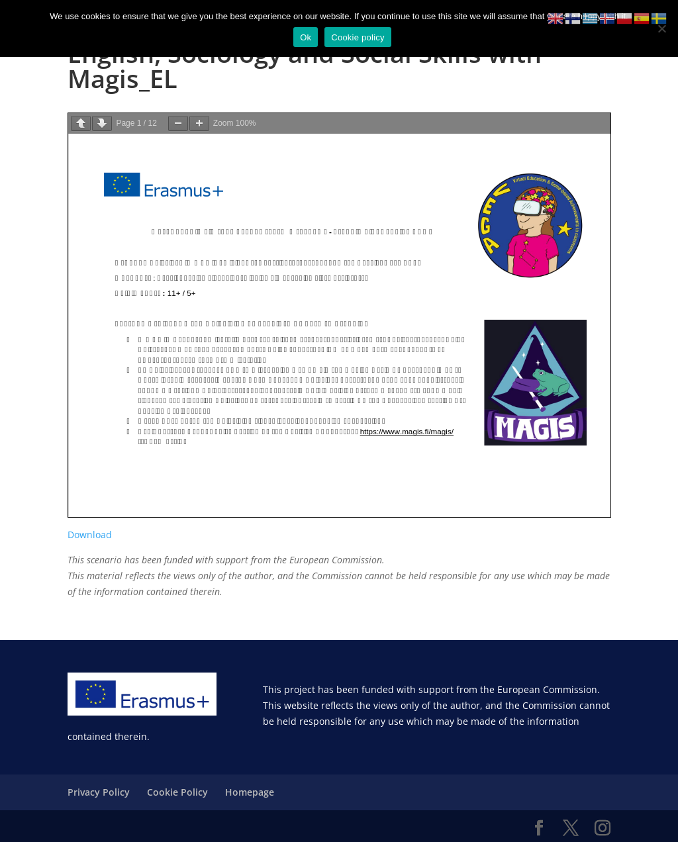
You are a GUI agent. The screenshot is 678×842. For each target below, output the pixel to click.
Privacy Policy (99, 792)
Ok (305, 37)
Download (90, 534)
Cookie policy (358, 37)
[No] (661, 28)
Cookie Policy (177, 792)
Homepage (249, 792)
